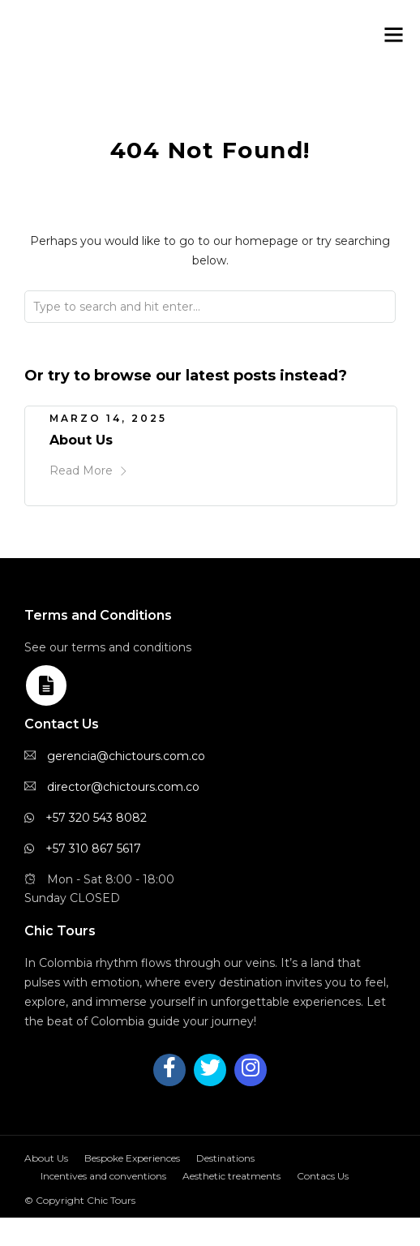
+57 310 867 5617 (93, 848)
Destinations (225, 1158)
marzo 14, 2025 (108, 418)
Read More (88, 470)
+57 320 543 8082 (96, 817)
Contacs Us (323, 1176)
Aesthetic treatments (231, 1176)
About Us (81, 440)
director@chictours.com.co (123, 787)
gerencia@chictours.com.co (126, 756)
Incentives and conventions (103, 1176)
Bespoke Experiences (132, 1158)
